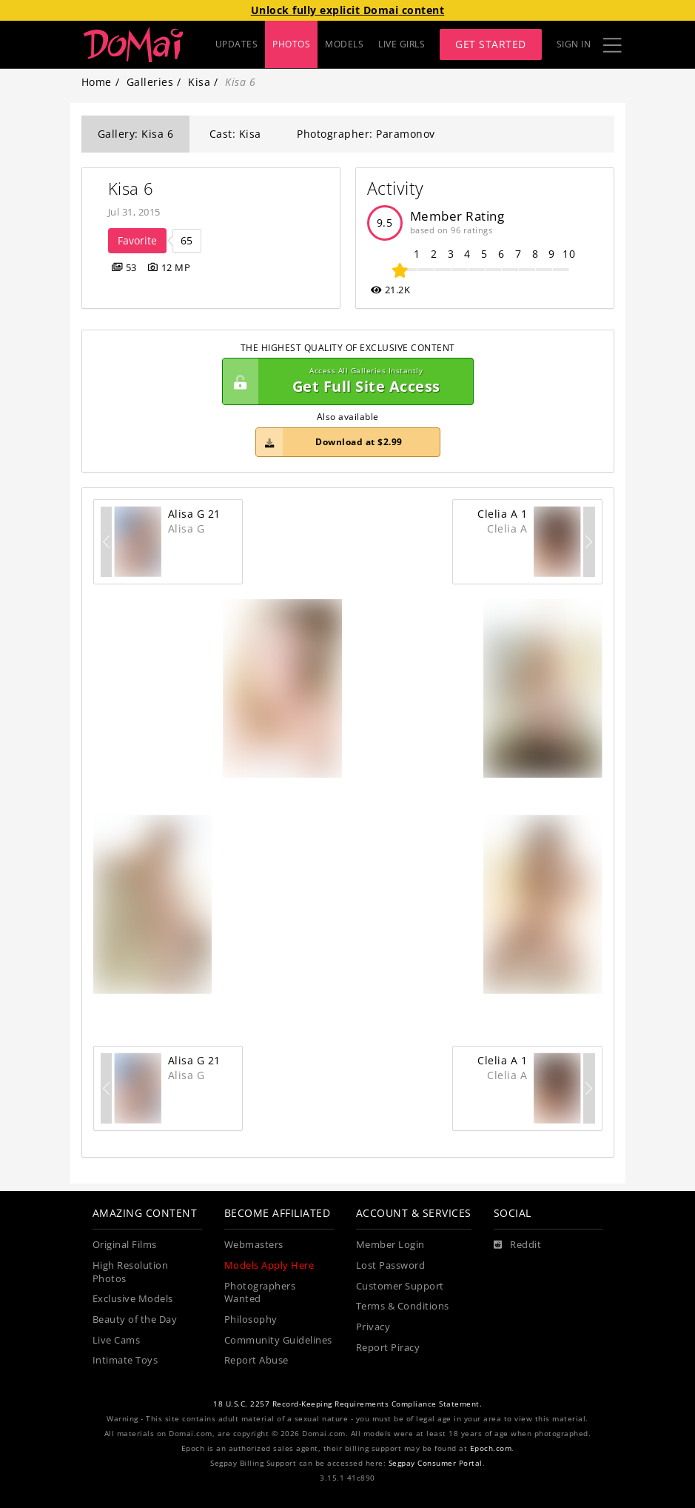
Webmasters (253, 1244)
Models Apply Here (269, 1265)
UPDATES (236, 44)
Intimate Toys (125, 1360)
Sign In (574, 44)
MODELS (344, 44)
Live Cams (117, 1340)
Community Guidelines (278, 1340)
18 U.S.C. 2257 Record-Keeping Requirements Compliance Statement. (347, 1404)
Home (96, 82)
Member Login (390, 1244)
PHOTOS (291, 44)
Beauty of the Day (135, 1319)
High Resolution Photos (131, 1272)
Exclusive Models (133, 1298)
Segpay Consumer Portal (436, 1463)
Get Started (490, 44)
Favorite (137, 240)
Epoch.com (491, 1448)
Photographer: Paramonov (366, 134)
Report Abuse (256, 1360)
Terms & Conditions (402, 1306)
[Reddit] (518, 1245)
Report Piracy (388, 1347)
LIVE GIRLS (401, 44)
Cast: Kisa (235, 134)
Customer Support (400, 1286)
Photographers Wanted (260, 1293)
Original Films (125, 1244)
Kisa (199, 82)
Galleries (150, 82)
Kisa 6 (131, 188)
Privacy (373, 1327)
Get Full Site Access (344, 381)
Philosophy (251, 1319)
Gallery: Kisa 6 (136, 134)
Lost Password (391, 1265)
